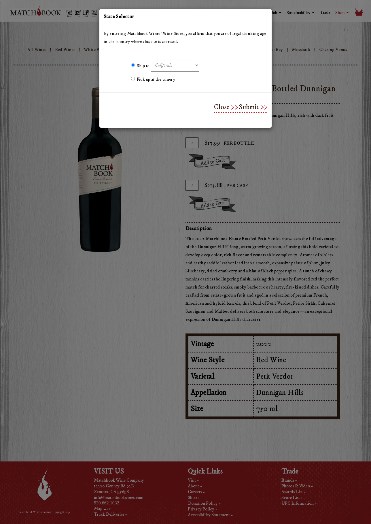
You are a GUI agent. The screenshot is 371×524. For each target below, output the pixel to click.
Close (221, 107)
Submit (249, 107)
